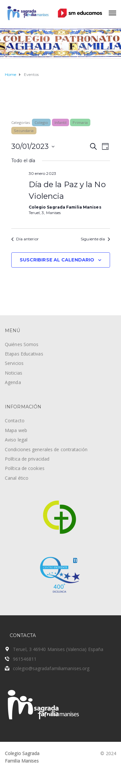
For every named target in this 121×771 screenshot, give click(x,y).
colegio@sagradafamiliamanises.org (51, 668)
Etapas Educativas (24, 354)
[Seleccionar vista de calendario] (105, 146)
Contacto (15, 420)
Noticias (13, 373)
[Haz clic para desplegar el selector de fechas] (33, 146)
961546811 (24, 659)
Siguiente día (95, 238)
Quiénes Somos (21, 344)
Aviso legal (16, 440)
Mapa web (16, 430)
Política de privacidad (27, 459)
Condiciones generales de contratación (46, 449)
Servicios (14, 363)
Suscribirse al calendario (57, 260)
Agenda (13, 382)
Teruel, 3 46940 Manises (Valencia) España (58, 649)
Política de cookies (25, 468)
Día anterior (25, 238)
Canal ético (16, 478)
